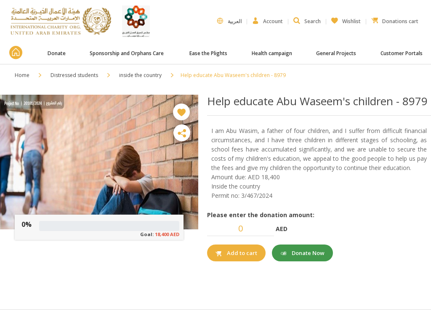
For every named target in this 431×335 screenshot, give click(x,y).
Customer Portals (402, 53)
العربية (229, 21)
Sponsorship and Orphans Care (127, 53)
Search (307, 21)
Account (267, 21)
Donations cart (394, 19)
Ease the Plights (208, 53)
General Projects (336, 53)
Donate (57, 53)
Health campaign (272, 53)
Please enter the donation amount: (260, 215)
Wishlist (346, 19)
